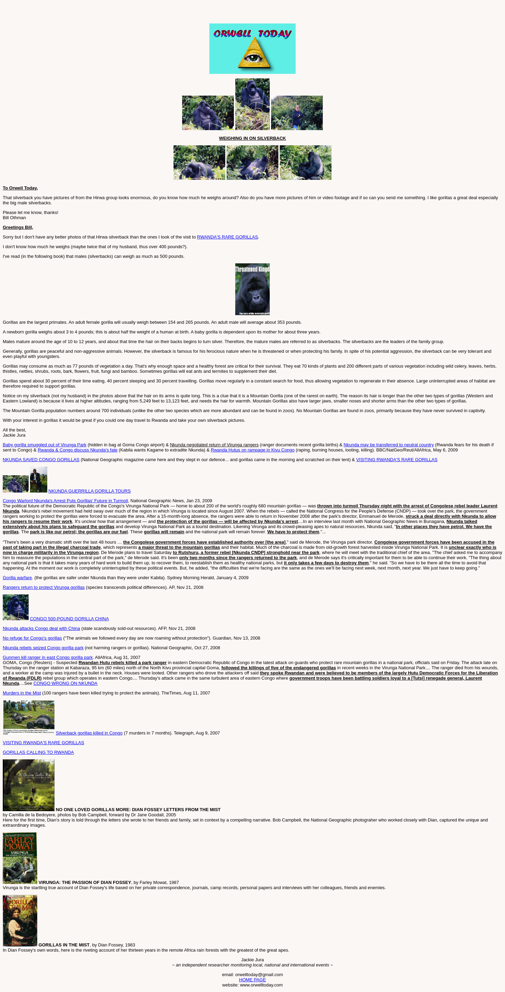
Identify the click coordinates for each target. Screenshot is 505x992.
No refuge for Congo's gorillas (32, 638)
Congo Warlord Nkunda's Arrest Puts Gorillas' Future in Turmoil (65, 500)
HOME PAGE (252, 979)
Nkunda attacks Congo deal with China (41, 628)
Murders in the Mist (22, 693)
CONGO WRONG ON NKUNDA (65, 683)
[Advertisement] (83, 13)
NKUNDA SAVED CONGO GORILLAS (41, 459)
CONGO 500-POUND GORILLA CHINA (69, 618)
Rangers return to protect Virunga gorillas (44, 587)
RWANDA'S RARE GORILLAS (227, 237)
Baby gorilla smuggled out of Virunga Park (45, 444)
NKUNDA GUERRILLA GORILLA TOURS (89, 491)
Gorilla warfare (17, 577)
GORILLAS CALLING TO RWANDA (38, 752)
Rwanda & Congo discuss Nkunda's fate (78, 450)
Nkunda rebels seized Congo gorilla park (43, 647)
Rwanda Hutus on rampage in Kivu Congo (253, 450)
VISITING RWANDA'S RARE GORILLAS (396, 459)
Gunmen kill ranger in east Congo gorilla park (48, 657)
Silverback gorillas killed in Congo (89, 733)
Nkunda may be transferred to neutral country (389, 444)
